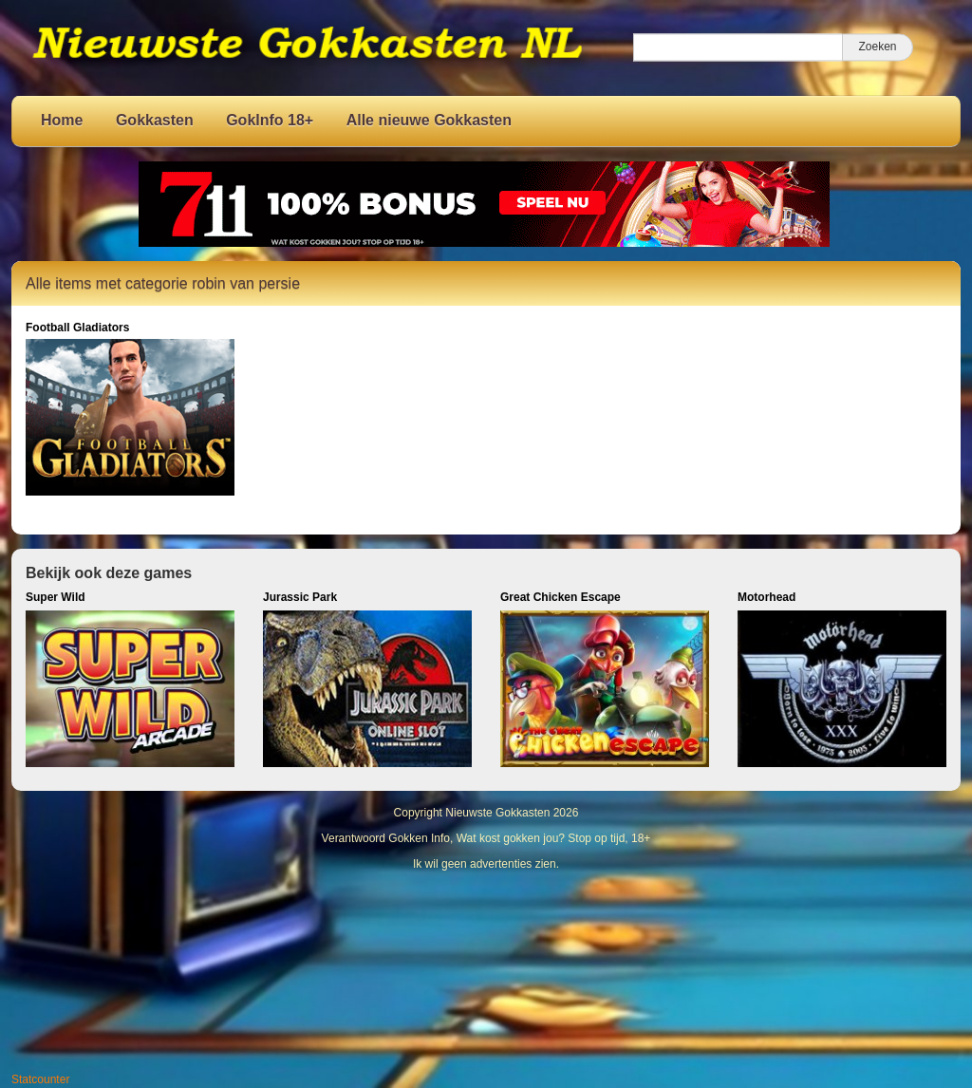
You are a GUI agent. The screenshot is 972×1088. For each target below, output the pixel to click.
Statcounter (40, 1079)
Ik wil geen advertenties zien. (486, 864)
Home (62, 120)
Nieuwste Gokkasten (497, 812)
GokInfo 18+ (269, 120)
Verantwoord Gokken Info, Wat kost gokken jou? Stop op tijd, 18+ (486, 838)
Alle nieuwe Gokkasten (429, 120)
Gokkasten (155, 120)
